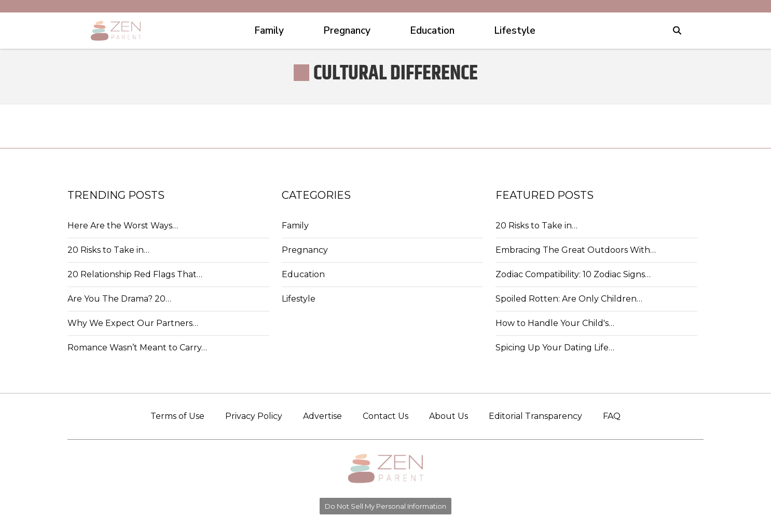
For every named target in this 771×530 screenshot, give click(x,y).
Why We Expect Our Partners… (132, 323)
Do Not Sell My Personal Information (385, 506)
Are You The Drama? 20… (119, 299)
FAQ (612, 416)
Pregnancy (305, 250)
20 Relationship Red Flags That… (134, 274)
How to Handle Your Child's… (554, 323)
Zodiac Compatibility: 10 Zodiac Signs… (573, 274)
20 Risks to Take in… (108, 250)
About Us (448, 416)
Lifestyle (298, 299)
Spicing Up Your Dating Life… (554, 347)
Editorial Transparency (535, 416)
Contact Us (385, 416)
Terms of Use (177, 416)
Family (295, 225)
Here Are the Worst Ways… (122, 225)
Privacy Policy (253, 416)
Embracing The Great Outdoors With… (575, 250)
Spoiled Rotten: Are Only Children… (568, 299)
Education (303, 274)
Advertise (322, 416)
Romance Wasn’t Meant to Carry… (137, 347)
